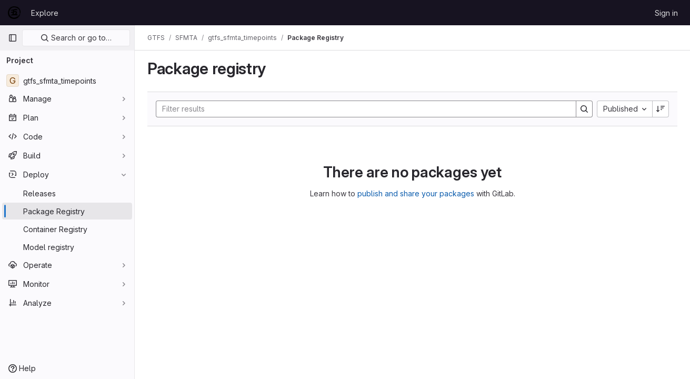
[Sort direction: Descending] (660, 109)
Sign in (666, 12)
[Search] (360, 109)
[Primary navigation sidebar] (12, 37)
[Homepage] (14, 12)
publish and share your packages (415, 193)
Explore (44, 12)
